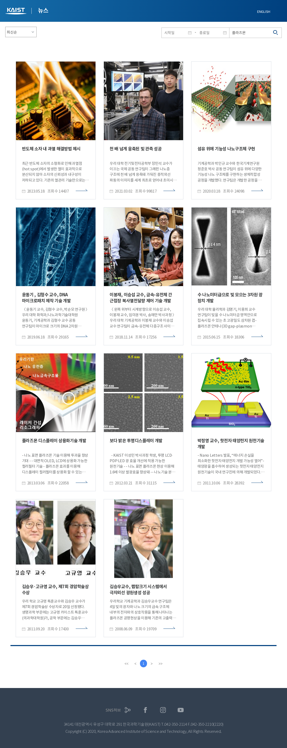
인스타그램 (163, 710)
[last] (161, 664)
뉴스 (43, 10)
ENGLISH (263, 11)
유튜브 (181, 710)
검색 (275, 32)
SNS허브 (113, 710)
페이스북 (145, 710)
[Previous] (135, 664)
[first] (126, 664)
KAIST (16, 11)
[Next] (152, 664)
